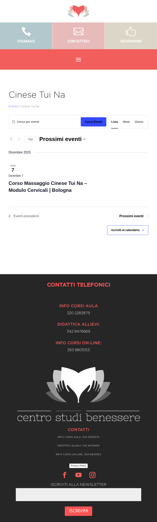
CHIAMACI (26, 41)
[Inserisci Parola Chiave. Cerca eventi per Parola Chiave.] (45, 121)
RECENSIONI (130, 41)
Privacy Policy (78, 465)
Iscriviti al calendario (125, 230)
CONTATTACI (78, 41)
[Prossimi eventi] (19, 139)
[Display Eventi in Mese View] (126, 121)
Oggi (30, 139)
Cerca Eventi (93, 121)
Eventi (13, 106)
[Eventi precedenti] (11, 139)
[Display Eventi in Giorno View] (139, 121)
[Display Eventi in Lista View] (114, 121)
